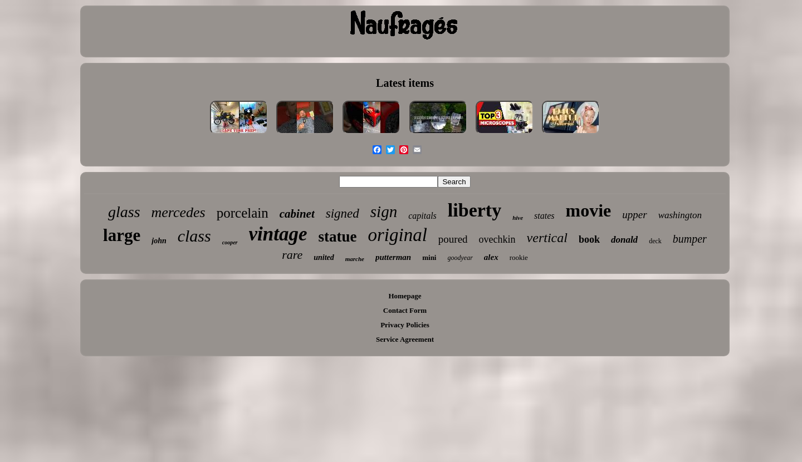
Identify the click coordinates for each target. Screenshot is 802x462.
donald (624, 239)
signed (342, 213)
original (397, 235)
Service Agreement (405, 339)
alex (491, 257)
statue (337, 236)
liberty (474, 210)
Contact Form (405, 310)
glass (124, 211)
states (544, 215)
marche (354, 258)
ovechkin (497, 239)
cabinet (297, 213)
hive (517, 217)
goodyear (460, 258)
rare (292, 255)
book (589, 239)
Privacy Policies (404, 325)
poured (453, 239)
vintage (278, 234)
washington (680, 215)
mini (429, 257)
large (121, 235)
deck (655, 241)
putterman (393, 257)
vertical (547, 237)
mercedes (178, 212)
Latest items (405, 83)
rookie (519, 257)
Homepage (404, 296)
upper (634, 214)
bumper (690, 239)
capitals (422, 215)
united (324, 257)
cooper (230, 242)
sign (383, 211)
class (194, 236)
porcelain (242, 212)
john (158, 241)
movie (589, 210)
